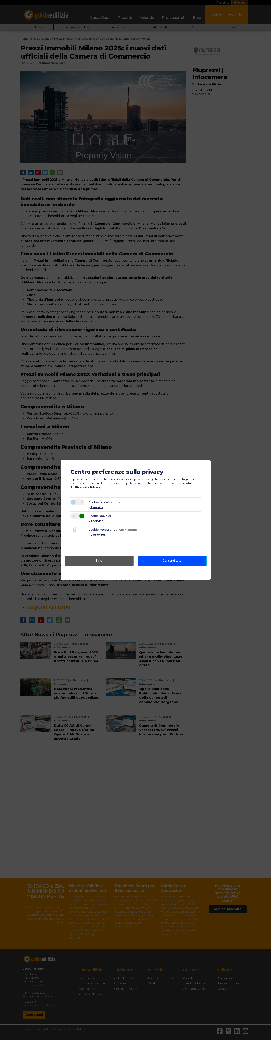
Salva (99, 560)
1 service (95, 507)
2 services (97, 534)
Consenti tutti (172, 560)
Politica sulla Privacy (85, 487)
